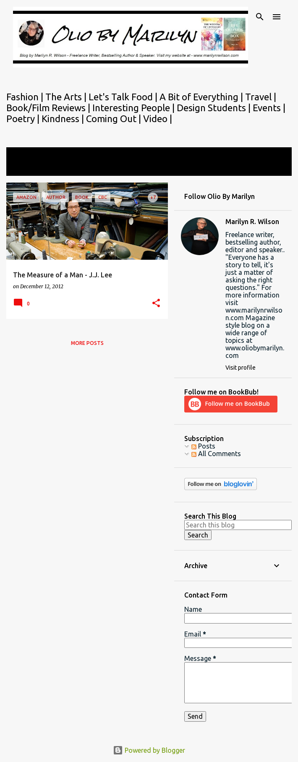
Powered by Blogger (149, 750)
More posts (87, 343)
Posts (203, 446)
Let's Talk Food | (124, 96)
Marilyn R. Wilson (252, 221)
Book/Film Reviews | (49, 107)
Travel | (260, 96)
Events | (269, 107)
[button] (156, 303)
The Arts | (67, 96)
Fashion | (25, 96)
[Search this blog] (238, 525)
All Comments (216, 453)
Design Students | (215, 107)
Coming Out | (114, 118)
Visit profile (240, 367)
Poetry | (24, 118)
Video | (157, 118)
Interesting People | (134, 107)
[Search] (260, 17)
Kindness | (64, 118)
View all (24, 168)
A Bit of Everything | (202, 96)
